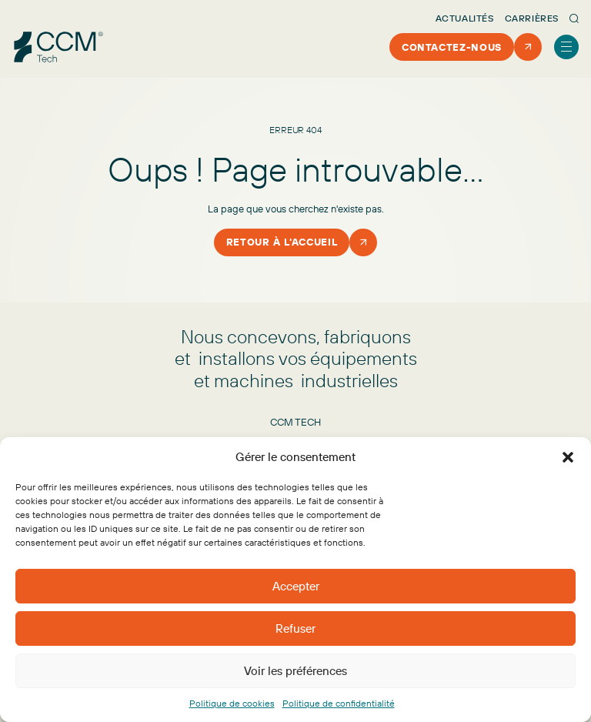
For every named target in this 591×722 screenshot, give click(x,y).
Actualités (465, 18)
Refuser (295, 628)
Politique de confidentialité (338, 703)
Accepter (295, 586)
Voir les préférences (295, 671)
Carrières (532, 18)
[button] (568, 457)
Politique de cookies (232, 703)
